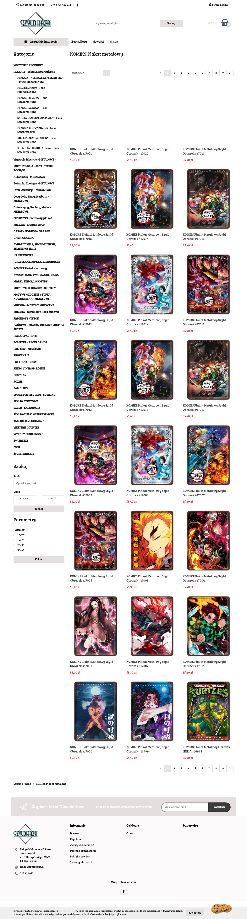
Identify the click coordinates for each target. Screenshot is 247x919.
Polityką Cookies (67, 911)
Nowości (98, 41)
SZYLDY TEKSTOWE (26, 401)
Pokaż (38, 559)
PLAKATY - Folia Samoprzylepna (35, 72)
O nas (114, 41)
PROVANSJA (21, 355)
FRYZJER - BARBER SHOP (29, 225)
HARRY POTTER (23, 255)
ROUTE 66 (20, 375)
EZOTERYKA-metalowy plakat (33, 218)
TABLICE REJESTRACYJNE (30, 421)
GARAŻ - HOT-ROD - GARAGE (32, 231)
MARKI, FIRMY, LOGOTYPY (30, 281)
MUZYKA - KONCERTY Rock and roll (36, 312)
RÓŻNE (18, 381)
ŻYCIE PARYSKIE (24, 454)
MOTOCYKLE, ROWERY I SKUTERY (36, 288)
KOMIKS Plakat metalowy (30, 268)
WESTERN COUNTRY (26, 427)
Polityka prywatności (83, 851)
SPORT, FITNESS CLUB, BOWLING (35, 395)
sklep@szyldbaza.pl (32, 867)
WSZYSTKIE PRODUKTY (28, 65)
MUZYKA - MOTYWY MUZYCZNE (34, 305)
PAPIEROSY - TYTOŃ (26, 318)
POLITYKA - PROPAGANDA (30, 342)
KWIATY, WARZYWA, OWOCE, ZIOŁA (36, 275)
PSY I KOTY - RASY (25, 362)
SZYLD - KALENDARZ (27, 408)
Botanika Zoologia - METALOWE (34, 183)
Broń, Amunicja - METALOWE (32, 190)
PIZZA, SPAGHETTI (25, 336)
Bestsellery (79, 41)
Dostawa (75, 833)
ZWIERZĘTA (21, 441)
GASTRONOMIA (24, 238)
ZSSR (17, 447)
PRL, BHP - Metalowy (27, 349)
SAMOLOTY (21, 388)
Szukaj (39, 509)
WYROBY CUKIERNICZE (28, 434)
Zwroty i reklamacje (82, 845)
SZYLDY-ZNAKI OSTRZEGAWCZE (34, 414)
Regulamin (76, 839)
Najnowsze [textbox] (78, 73)
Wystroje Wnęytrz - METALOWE (35, 159)
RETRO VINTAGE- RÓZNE (29, 368)
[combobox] (90, 73)
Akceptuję (195, 912)
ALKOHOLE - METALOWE (30, 177)
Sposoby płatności (81, 862)
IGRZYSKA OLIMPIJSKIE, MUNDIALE (37, 262)
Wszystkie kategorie (41, 41)
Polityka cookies (80, 857)
